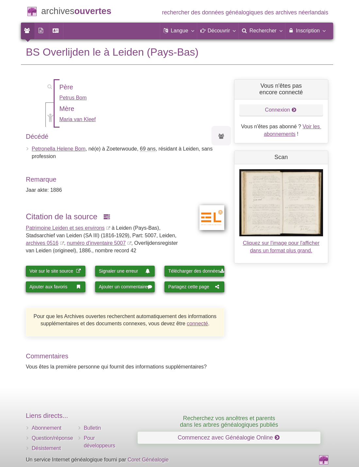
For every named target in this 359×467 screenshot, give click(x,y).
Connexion (280, 110)
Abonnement (46, 428)
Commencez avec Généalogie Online (228, 437)
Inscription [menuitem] (307, 30)
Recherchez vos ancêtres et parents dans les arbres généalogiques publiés (229, 421)
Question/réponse (52, 438)
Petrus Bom (73, 97)
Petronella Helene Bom (59, 149)
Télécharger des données (196, 271)
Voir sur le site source (55, 271)
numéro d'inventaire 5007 (96, 243)
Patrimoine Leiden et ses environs (65, 228)
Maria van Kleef (78, 119)
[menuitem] (28, 31)
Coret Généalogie (148, 459)
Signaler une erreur (124, 271)
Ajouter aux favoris (55, 286)
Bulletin (92, 428)
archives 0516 (42, 243)
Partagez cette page (193, 286)
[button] (178, 31)
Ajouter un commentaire (125, 286)
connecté (197, 323)
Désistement (46, 448)
